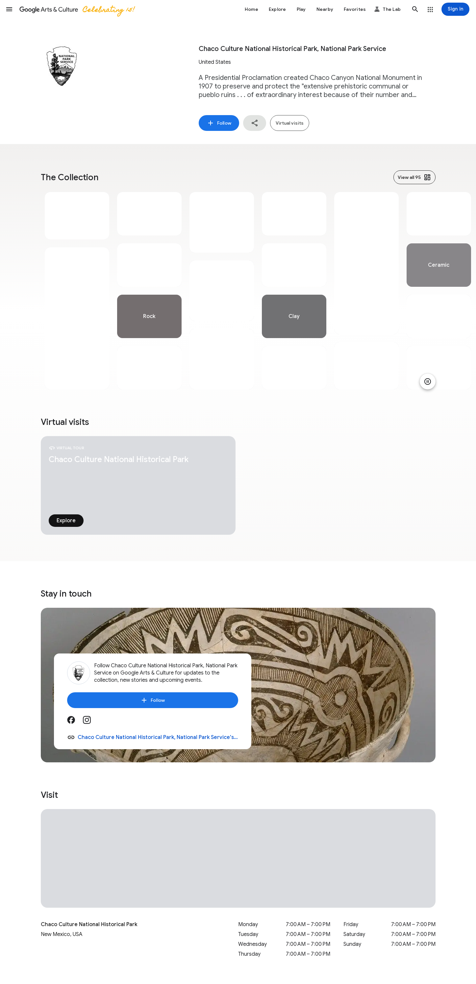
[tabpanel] (77, 290)
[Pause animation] (428, 381)
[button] (9, 9)
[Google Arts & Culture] (76, 9)
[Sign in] (455, 9)
